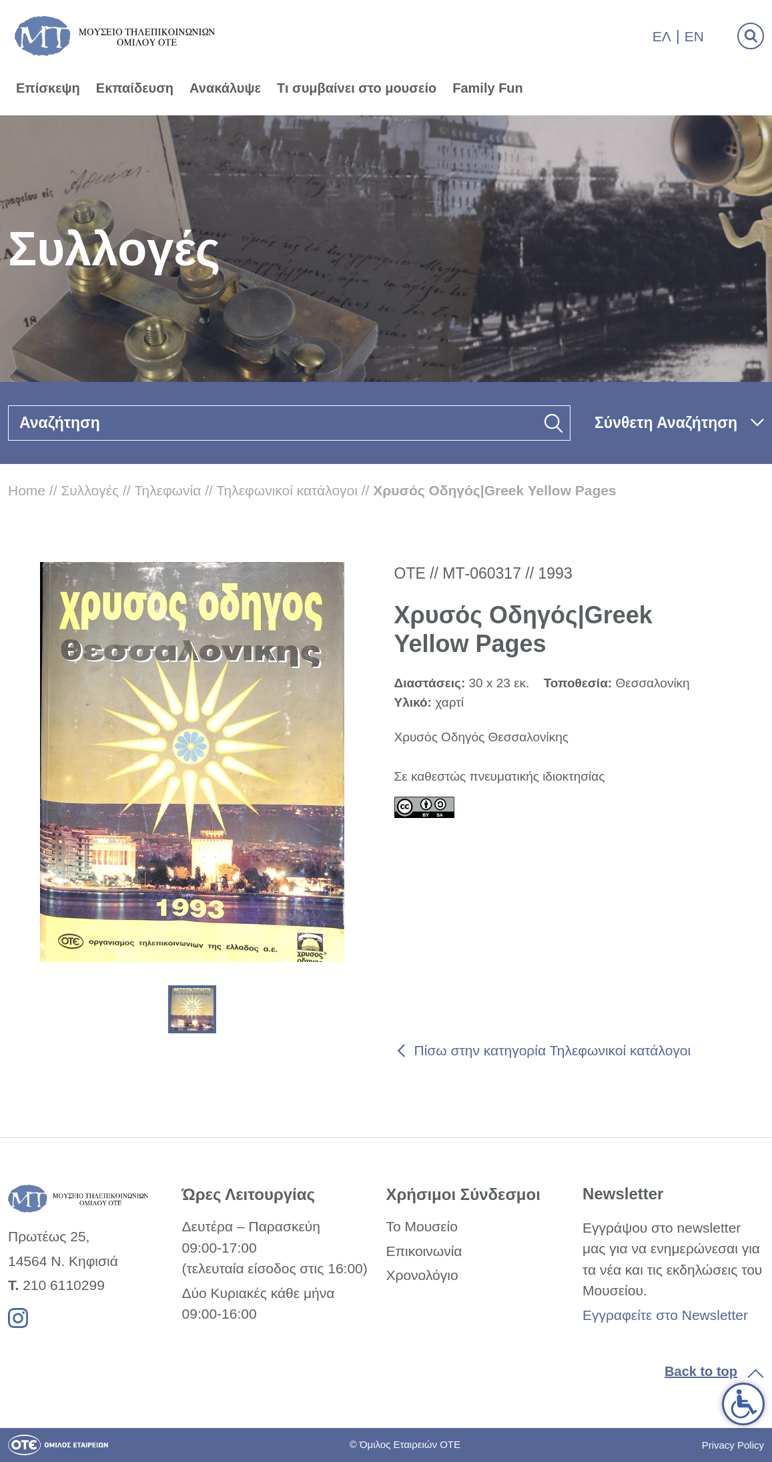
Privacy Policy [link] (733, 1445)
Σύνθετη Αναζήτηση (666, 422)
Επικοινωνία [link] (424, 1251)
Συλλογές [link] (90, 490)
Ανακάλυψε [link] (225, 88)
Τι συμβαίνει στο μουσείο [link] (356, 88)
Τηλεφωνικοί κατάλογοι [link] (287, 490)
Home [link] (26, 490)
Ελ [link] (662, 36)
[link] (743, 1404)
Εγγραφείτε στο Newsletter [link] (665, 1315)
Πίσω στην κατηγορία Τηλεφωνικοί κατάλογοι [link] (552, 1050)
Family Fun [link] (487, 88)
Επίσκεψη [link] (48, 88)
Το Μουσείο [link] (421, 1226)
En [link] (694, 36)
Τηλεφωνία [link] (167, 490)
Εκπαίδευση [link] (134, 88)
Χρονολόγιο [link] (422, 1275)
